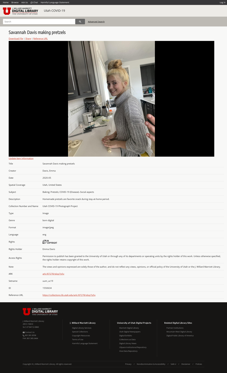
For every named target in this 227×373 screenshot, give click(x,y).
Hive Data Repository (128, 351)
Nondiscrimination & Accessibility (151, 364)
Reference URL (40, 38)
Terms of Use (77, 339)
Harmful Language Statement (55, 2)
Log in (223, 2)
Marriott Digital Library (129, 328)
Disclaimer (185, 364)
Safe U (173, 364)
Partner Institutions (174, 328)
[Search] (39, 21)
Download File (16, 38)
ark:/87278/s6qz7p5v (53, 273)
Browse (15, 2)
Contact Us (28, 332)
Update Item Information (21, 158)
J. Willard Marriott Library (33, 321)
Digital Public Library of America (180, 335)
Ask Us (24, 2)
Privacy (128, 364)
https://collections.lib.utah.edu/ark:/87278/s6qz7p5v (69, 295)
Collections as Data (127, 339)
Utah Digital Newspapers (129, 331)
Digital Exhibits (125, 335)
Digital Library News (127, 343)
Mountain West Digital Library (179, 331)
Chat (34, 2)
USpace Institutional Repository (133, 347)
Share (28, 38)
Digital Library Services (81, 328)
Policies (199, 364)
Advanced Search (96, 21)
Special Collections (80, 331)
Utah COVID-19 (54, 11)
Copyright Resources (81, 335)
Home (6, 2)
